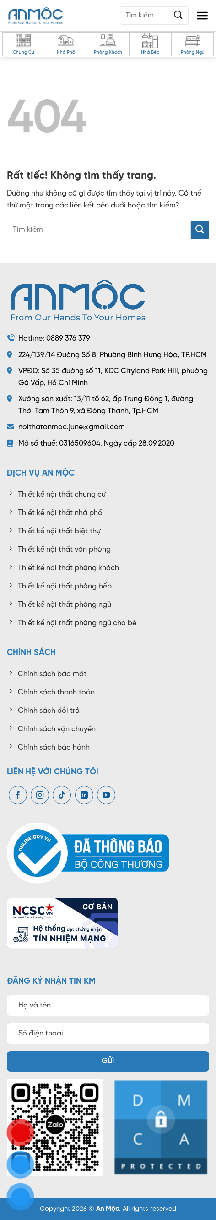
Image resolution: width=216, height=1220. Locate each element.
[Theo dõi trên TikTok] (62, 795)
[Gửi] (178, 15)
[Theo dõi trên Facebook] (18, 795)
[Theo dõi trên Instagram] (40, 795)
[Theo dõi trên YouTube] (106, 795)
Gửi (108, 1061)
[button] (202, 15)
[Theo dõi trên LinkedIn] (84, 795)
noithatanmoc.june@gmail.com (71, 427)
